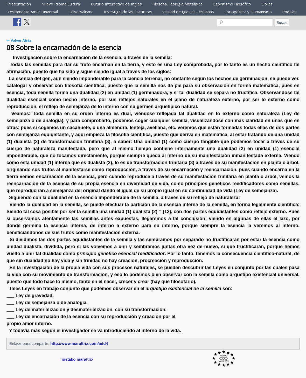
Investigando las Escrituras (128, 11)
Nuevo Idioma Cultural (61, 3)
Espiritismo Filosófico (232, 3)
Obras (267, 3)
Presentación (19, 3)
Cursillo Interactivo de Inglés (116, 3)
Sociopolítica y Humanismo (248, 11)
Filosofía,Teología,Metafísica (177, 3)
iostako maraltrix (77, 359)
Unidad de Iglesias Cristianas (188, 11)
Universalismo (81, 11)
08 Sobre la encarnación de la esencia (63, 47)
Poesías (289, 11)
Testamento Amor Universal (32, 11)
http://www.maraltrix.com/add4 (79, 343)
